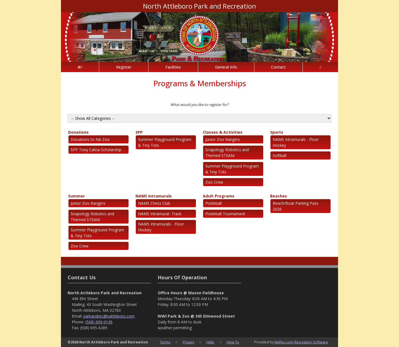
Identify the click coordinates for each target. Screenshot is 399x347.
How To (233, 342)
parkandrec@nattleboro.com (109, 316)
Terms (165, 342)
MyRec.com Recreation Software (301, 342)
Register (123, 67)
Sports (276, 132)
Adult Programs (218, 196)
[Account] (320, 67)
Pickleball (213, 203)
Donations (78, 132)
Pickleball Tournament (225, 213)
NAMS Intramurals (153, 196)
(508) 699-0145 (98, 322)
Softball (279, 155)
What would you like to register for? (199, 104)
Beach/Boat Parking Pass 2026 (295, 206)
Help (210, 342)
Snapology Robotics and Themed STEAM (227, 152)
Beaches (278, 196)
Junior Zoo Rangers (222, 139)
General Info (226, 67)
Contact (278, 67)
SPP (139, 132)
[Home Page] (80, 67)
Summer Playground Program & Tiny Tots (164, 142)
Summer (76, 196)
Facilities (173, 67)
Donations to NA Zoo (90, 139)
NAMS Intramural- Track (159, 213)
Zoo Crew (214, 182)
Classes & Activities (222, 132)
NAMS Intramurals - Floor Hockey (296, 142)
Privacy (188, 342)
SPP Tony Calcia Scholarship (96, 149)
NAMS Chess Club (154, 203)
